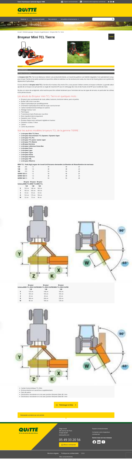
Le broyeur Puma (27, 155)
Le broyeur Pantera (28, 157)
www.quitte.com (64, 435)
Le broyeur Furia (26, 148)
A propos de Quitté (38, 19)
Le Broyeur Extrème (28, 144)
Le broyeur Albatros (28, 161)
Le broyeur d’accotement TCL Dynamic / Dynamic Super (40, 136)
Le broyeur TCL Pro (27, 138)
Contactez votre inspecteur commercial (94, 1)
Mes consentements (66, 457)
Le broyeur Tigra (27, 152)
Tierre (34, 77)
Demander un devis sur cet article (32, 415)
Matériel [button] (24, 19)
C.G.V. (83, 453)
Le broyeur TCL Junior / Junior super (33, 140)
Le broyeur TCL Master (29, 142)
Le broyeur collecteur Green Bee (32, 146)
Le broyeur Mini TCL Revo (30, 134)
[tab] (66, 66)
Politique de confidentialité (70, 453)
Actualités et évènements (70, 19)
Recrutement (52, 19)
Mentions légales (53, 453)
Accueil (19, 32)
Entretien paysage (28, 32)
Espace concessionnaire (71, 1)
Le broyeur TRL (26, 159)
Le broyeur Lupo (26, 150)
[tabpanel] (66, 119)
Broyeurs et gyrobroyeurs (41, 32)
